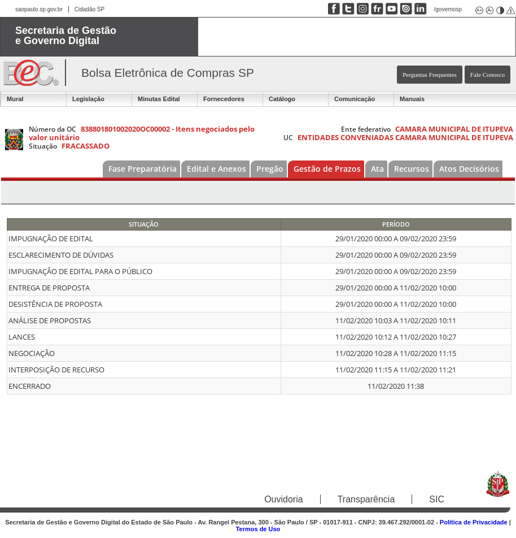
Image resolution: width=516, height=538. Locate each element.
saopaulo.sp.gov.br (39, 9)
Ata (377, 168)
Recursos (411, 168)
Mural (15, 99)
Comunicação (354, 99)
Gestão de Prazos (327, 168)
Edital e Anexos (216, 168)
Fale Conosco (487, 74)
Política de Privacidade (474, 522)
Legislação (88, 99)
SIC (436, 499)
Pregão (269, 168)
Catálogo (282, 99)
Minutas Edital (159, 99)
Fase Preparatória (142, 168)
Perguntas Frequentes (430, 74)
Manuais (412, 99)
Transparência (366, 499)
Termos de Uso (258, 529)
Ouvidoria (283, 499)
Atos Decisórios (469, 168)
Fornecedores (223, 99)
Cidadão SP (89, 9)
